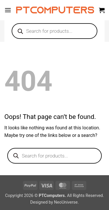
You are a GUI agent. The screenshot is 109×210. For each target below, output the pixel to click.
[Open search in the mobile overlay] (54, 31)
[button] (7, 10)
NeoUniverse (66, 202)
